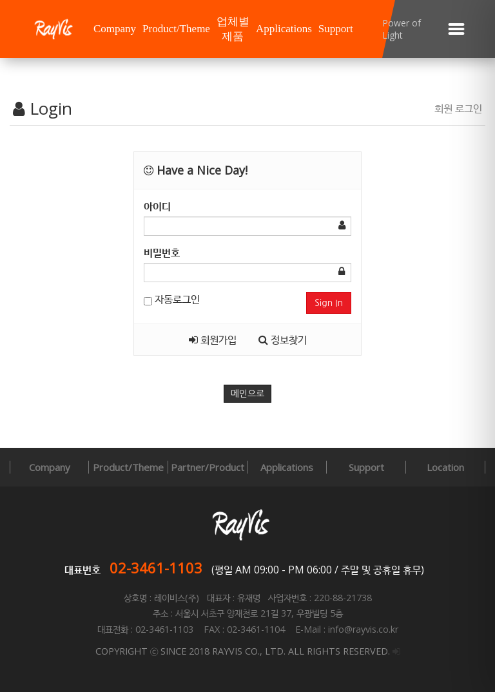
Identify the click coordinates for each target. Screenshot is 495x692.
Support (335, 29)
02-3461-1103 (156, 567)
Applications (284, 29)
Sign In (329, 302)
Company (114, 29)
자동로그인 (172, 299)
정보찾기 (282, 339)
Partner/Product (207, 467)
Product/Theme (176, 29)
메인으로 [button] (248, 393)
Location (445, 467)
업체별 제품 (233, 29)
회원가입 (213, 339)
